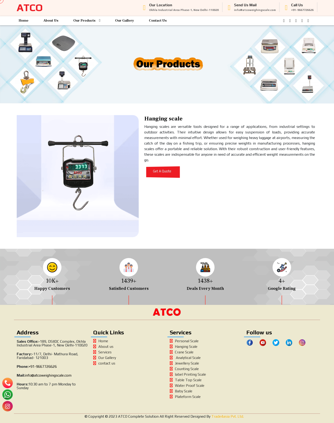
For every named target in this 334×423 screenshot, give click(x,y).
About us (103, 346)
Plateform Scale (185, 396)
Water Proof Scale (187, 385)
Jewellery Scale (184, 363)
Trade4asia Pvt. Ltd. (227, 416)
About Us (50, 20)
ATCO (30, 7)
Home (24, 20)
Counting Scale (184, 369)
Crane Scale (181, 352)
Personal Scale (184, 341)
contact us (104, 363)
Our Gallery (124, 20)
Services (102, 352)
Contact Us (158, 20)
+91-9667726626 (43, 366)
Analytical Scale (185, 357)
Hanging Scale (183, 346)
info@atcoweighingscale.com (48, 375)
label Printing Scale (188, 374)
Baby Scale (181, 391)
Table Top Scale (186, 380)
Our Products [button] (86, 20)
